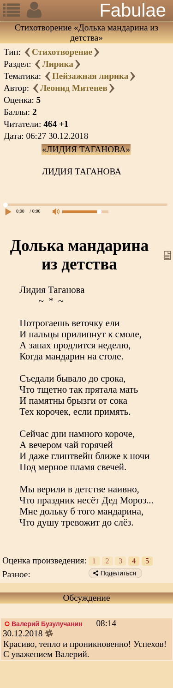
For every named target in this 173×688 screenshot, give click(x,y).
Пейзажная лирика (90, 76)
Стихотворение (62, 52)
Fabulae (132, 10)
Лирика (57, 64)
